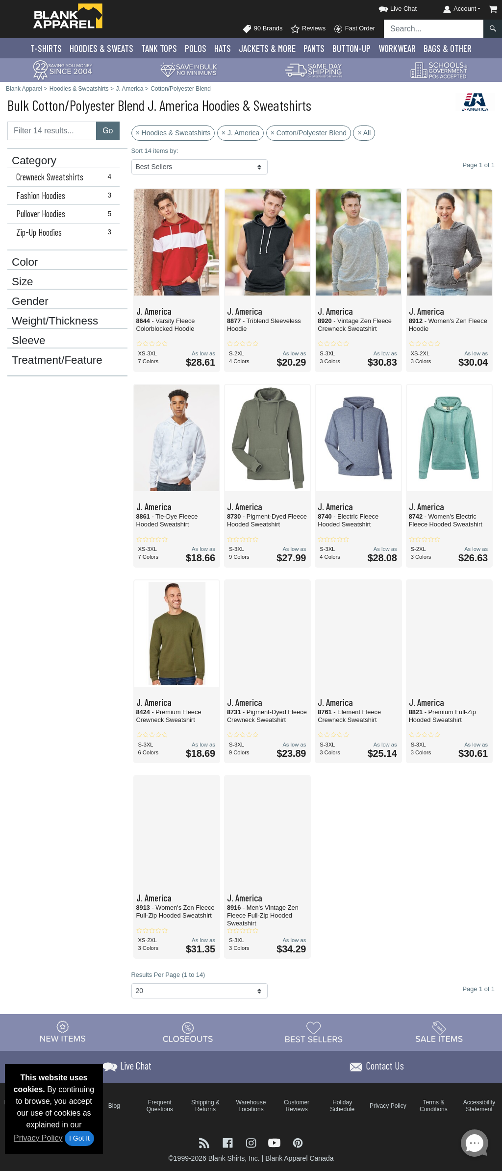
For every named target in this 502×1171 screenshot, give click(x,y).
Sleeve (28, 340)
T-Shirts (46, 48)
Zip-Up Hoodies (66, 232)
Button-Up (351, 48)
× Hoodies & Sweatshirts (173, 133)
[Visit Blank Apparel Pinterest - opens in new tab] (297, 1142)
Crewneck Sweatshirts (66, 177)
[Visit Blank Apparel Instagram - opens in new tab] (252, 1142)
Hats (222, 48)
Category (34, 160)
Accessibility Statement (479, 1106)
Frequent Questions (160, 1106)
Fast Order (354, 29)
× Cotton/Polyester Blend (309, 133)
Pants (314, 48)
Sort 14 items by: (154, 150)
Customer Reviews (296, 1106)
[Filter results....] (52, 131)
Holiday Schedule (342, 1106)
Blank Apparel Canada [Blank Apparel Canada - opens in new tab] (299, 1158)
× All (364, 133)
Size (22, 281)
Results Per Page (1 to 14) (168, 974)
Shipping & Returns (205, 1106)
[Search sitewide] (434, 29)
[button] (389, 7)
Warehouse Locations (251, 1106)
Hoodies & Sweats (101, 48)
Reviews (308, 29)
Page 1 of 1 (479, 989)
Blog (114, 1105)
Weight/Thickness (55, 321)
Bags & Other (448, 48)
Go (107, 130)
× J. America (240, 133)
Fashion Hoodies (66, 195)
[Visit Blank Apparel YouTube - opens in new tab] (275, 1142)
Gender (30, 301)
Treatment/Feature (57, 360)
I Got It (79, 1138)
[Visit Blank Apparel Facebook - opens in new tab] (229, 1142)
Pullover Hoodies (66, 213)
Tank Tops (159, 48)
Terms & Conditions (434, 1106)
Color (25, 262)
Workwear (397, 48)
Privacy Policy (38, 1138)
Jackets (267, 48)
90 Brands (262, 29)
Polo (195, 48)
